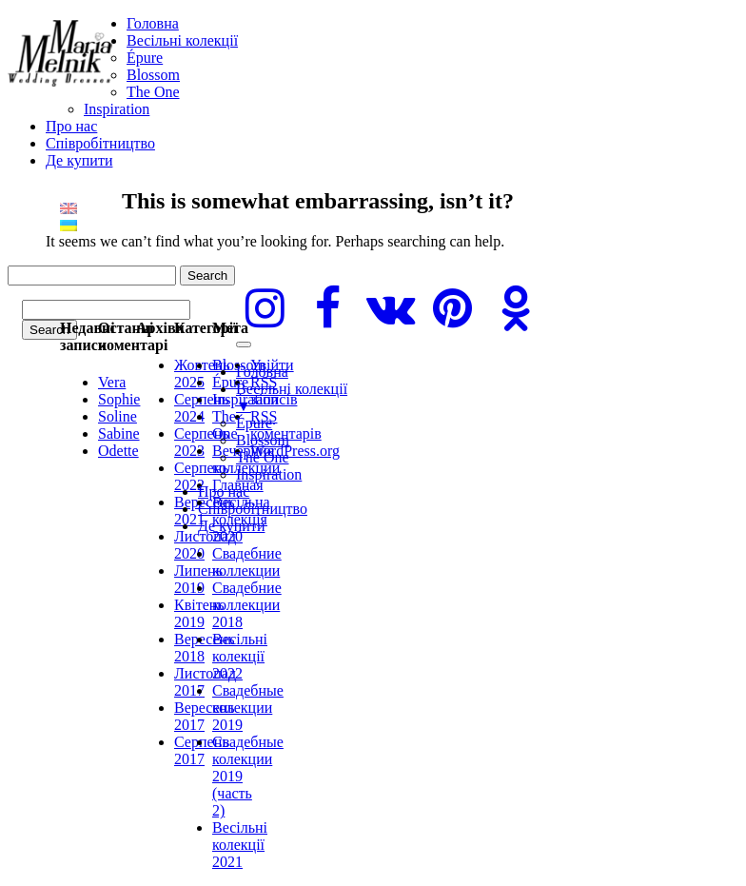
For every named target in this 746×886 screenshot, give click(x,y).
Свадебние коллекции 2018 (247, 605)
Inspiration (116, 109)
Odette (118, 451)
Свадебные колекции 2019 (248, 707)
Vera (112, 382)
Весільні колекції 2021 (239, 844)
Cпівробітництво (100, 143)
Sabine (119, 433)
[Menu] (243, 344)
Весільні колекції (182, 40)
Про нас (71, 126)
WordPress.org (295, 451)
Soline (117, 416)
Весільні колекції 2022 (239, 656)
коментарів (286, 425)
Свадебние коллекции (247, 562)
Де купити (79, 160)
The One (153, 92)
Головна (153, 23)
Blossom (153, 75)
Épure (145, 57)
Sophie (119, 399)
